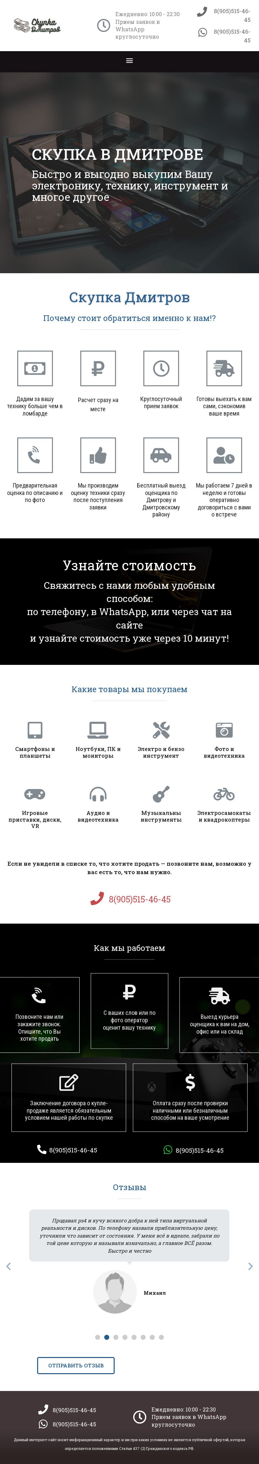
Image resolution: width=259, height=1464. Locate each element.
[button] (129, 60)
